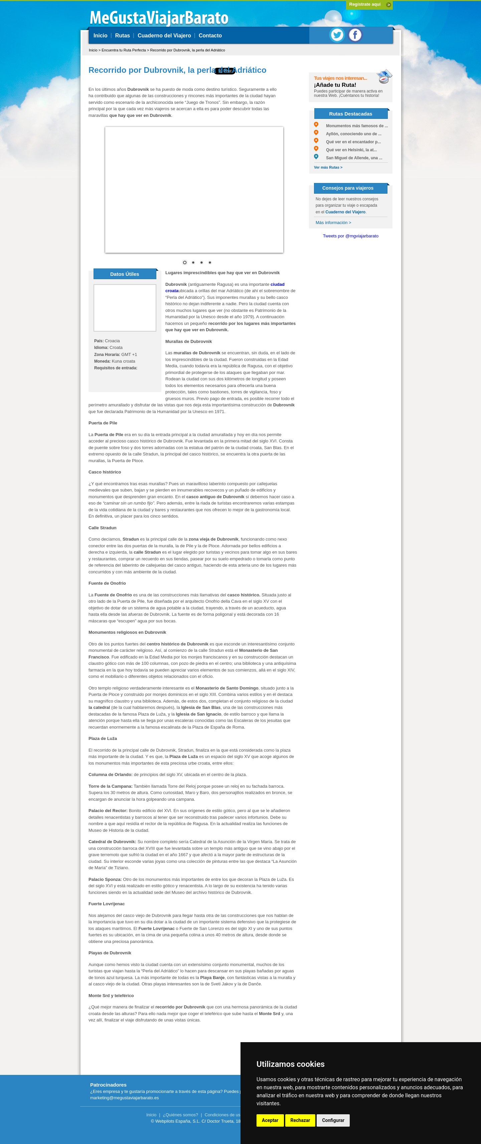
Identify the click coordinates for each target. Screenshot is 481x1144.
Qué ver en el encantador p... (347, 142)
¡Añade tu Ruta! (335, 85)
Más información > (333, 222)
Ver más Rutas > (328, 167)
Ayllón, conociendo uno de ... (347, 134)
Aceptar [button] (270, 1120)
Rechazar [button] (300, 1120)
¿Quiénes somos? (180, 1114)
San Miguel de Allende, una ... (348, 158)
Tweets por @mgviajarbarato (350, 235)
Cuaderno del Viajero (164, 35)
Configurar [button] (333, 1120)
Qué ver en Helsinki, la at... (345, 150)
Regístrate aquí (365, 4)
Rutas (122, 35)
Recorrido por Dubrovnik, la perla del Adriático (187, 50)
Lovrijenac (114, 903)
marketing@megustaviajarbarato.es (124, 1097)
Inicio (101, 35)
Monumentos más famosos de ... (351, 126)
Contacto (210, 35)
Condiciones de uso (224, 1114)
